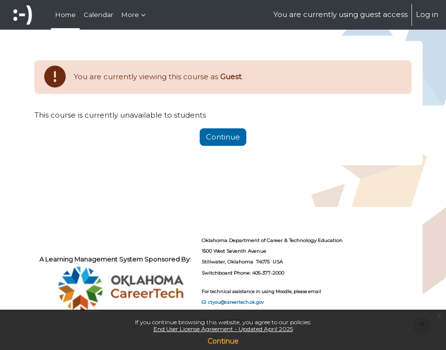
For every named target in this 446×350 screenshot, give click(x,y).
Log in (427, 14)
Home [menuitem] (65, 14)
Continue (223, 341)
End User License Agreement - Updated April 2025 (223, 328)
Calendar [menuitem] (98, 14)
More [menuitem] (130, 14)
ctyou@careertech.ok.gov (236, 302)
